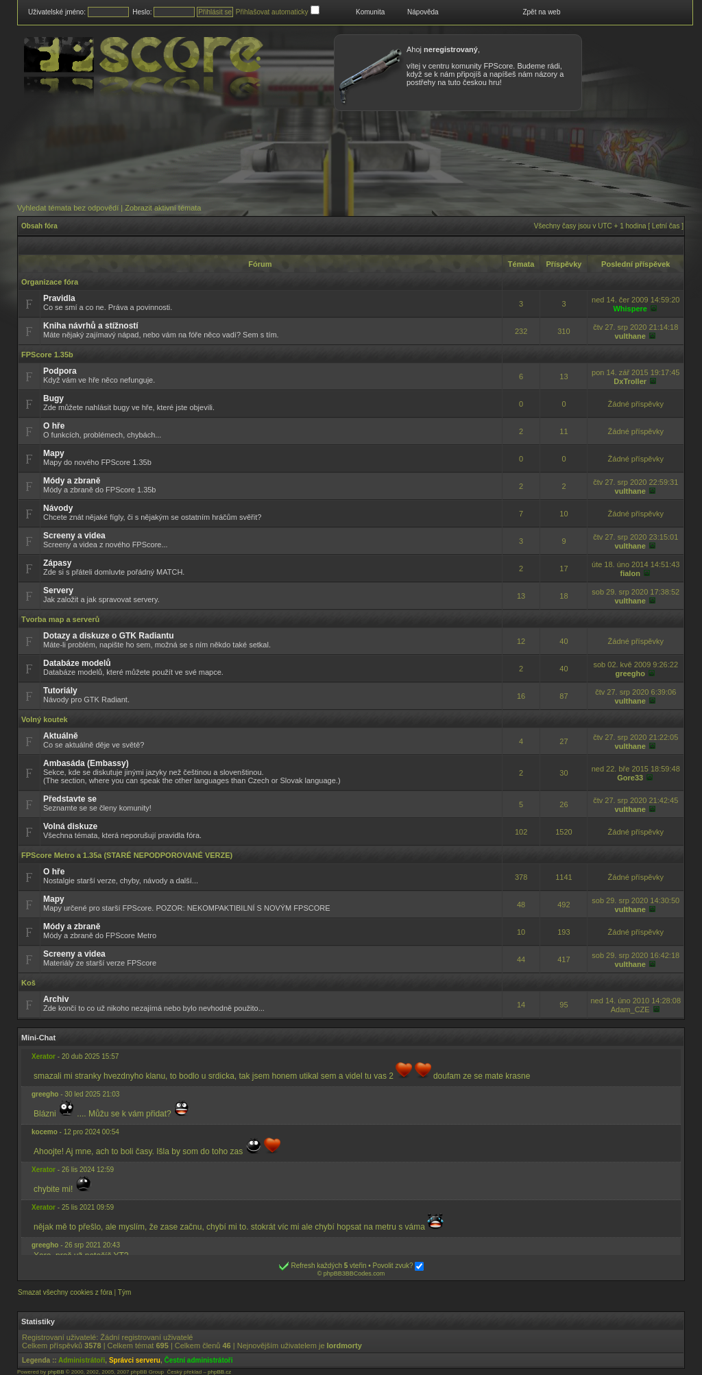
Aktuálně (60, 736)
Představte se (70, 799)
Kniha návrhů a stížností (90, 326)
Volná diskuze (70, 826)
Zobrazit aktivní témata (163, 208)
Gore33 (630, 778)
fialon (630, 573)
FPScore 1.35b (47, 354)
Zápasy (57, 563)
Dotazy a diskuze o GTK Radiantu (108, 636)
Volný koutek (44, 719)
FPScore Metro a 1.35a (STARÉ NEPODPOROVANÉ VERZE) (126, 855)
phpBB (55, 1372)
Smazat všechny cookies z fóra (65, 1292)
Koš (28, 983)
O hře (53, 426)
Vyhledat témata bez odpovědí (68, 208)
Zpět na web (541, 12)
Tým (124, 1292)
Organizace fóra (49, 282)
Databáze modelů (77, 663)
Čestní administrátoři (199, 1360)
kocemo (45, 1132)
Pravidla (59, 298)
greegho (630, 673)
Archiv (56, 999)
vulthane (630, 336)
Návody (58, 508)
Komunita (370, 12)
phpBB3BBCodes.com (354, 1273)
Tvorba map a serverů (60, 619)
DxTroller (630, 381)
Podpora (60, 371)
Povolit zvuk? (398, 1265)
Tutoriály (60, 690)
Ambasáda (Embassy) (86, 763)
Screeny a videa (74, 535)
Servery (58, 590)
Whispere (630, 308)
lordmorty (344, 1345)
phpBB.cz (219, 1372)
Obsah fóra (39, 226)
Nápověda (423, 12)
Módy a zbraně (71, 481)
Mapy (53, 453)
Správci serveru (134, 1360)
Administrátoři (81, 1360)
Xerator (44, 1056)
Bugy (53, 398)
